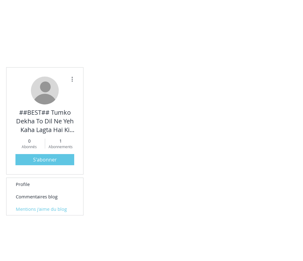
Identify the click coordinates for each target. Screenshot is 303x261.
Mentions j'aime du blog (41, 209)
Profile (23, 184)
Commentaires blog (37, 196)
